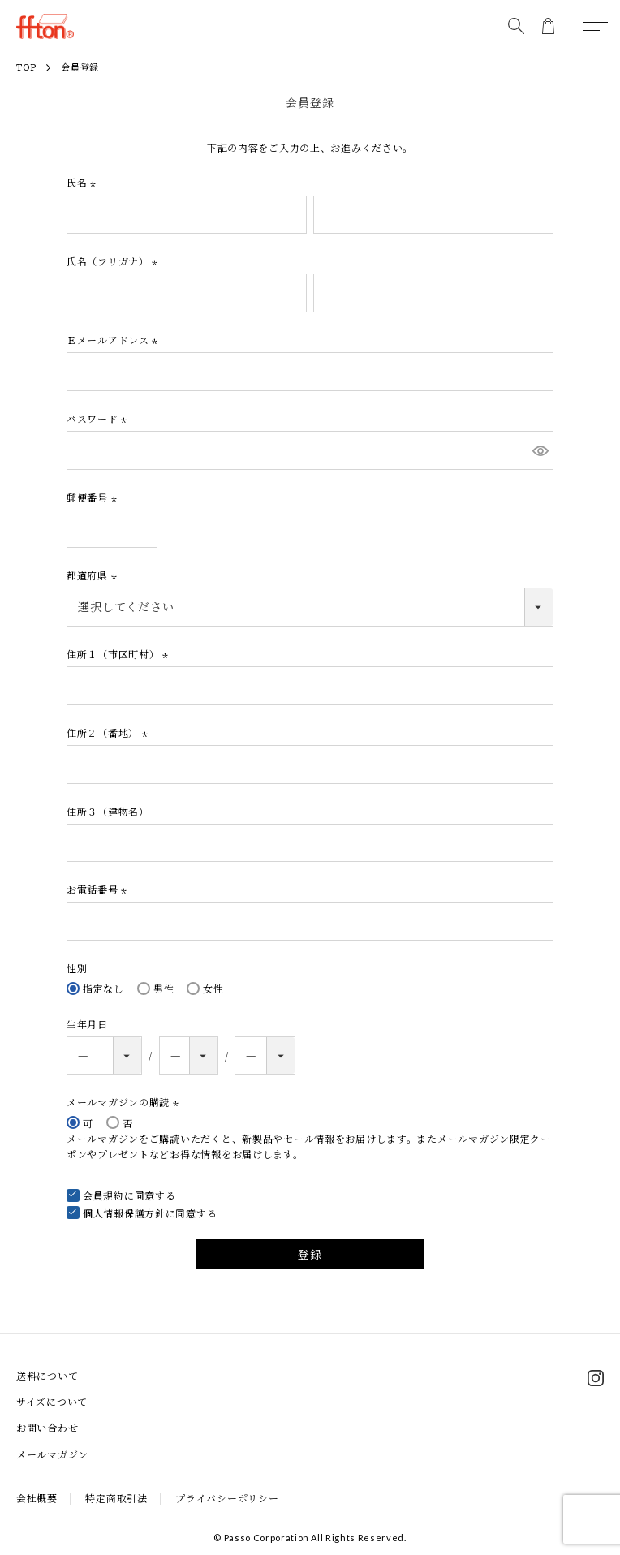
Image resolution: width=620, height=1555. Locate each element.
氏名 (83, 182)
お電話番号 (99, 889)
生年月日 (87, 1024)
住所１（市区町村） (119, 654)
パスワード (99, 418)
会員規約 (103, 1195)
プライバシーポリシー (226, 1498)
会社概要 (37, 1498)
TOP (26, 67)
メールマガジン (52, 1454)
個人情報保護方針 (124, 1213)
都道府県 (94, 575)
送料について (47, 1375)
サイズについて (52, 1401)
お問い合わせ (47, 1427)
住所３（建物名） (108, 811)
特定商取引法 (116, 1498)
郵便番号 (94, 497)
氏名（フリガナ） (114, 261)
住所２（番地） (109, 732)
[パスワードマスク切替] (540, 450)
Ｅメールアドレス (114, 340)
